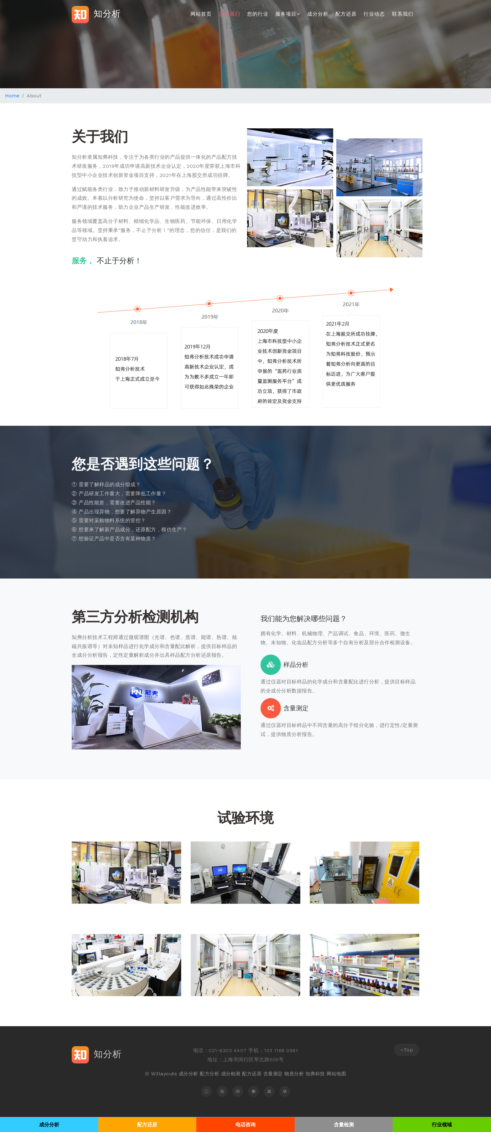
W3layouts (159, 1074)
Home (12, 96)
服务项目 (287, 14)
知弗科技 (318, 1074)
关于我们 (229, 14)
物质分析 (296, 1074)
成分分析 (317, 14)
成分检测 (229, 1074)
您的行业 (257, 14)
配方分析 (206, 1074)
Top (406, 1050)
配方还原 (346, 14)
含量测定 (273, 1074)
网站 (336, 1074)
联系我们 (402, 14)
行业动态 (374, 14)
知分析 (98, 14)
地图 (346, 1074)
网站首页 (201, 14)
